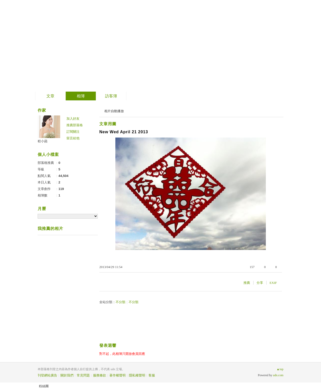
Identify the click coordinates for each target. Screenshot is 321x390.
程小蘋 (42, 141)
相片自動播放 (114, 111)
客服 (151, 375)
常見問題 (83, 375)
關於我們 (66, 375)
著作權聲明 (117, 375)
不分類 (120, 302)
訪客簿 (111, 96)
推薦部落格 (74, 125)
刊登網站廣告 (47, 375)
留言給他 (72, 138)
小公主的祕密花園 (78, 44)
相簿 (81, 96)
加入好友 (72, 118)
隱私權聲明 (137, 375)
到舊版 (128, 46)
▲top (280, 369)
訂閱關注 (72, 132)
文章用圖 (107, 124)
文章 (50, 96)
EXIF (273, 283)
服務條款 (99, 375)
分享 (260, 283)
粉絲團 (44, 386)
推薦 (247, 283)
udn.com (278, 375)
